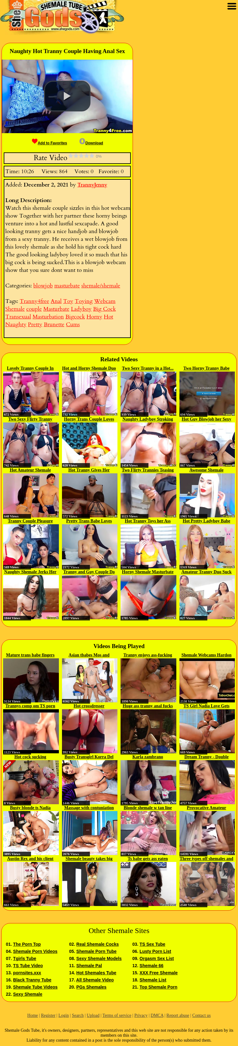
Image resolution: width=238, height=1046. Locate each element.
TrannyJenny (92, 185)
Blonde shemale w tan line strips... (148, 808)
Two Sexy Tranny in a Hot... (148, 368)
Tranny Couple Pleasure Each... (30, 521)
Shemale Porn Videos (35, 951)
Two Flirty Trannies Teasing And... (148, 470)
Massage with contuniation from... (89, 808)
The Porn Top (27, 944)
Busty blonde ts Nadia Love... (30, 808)
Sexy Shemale (27, 994)
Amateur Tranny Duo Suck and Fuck (206, 572)
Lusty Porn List (155, 951)
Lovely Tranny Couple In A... (30, 369)
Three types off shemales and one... (206, 859)
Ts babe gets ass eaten (148, 858)
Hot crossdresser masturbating (89, 706)
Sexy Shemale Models (98, 958)
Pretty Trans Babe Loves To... (89, 521)
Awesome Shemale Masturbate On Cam (206, 470)
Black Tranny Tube (32, 979)
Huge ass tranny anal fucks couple (148, 706)
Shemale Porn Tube (96, 951)
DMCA (157, 1015)
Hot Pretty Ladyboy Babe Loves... (206, 521)
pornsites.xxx (27, 972)
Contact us (201, 1015)
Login (64, 1015)
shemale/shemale (100, 286)
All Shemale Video (95, 979)
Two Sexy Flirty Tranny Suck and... (30, 419)
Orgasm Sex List (156, 958)
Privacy (141, 1015)
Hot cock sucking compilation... (30, 757)
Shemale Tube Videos (35, 987)
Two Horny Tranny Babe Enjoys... (206, 369)
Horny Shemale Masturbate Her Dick (148, 572)
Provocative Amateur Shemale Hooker (206, 808)
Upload (93, 1015)
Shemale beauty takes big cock (89, 859)
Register (48, 1015)
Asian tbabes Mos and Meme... (88, 655)
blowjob (43, 286)
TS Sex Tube (152, 944)
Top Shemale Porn (158, 987)
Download (91, 143)
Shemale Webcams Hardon (206, 655)
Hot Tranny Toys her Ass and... (148, 521)
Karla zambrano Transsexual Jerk (148, 757)
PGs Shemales (91, 987)
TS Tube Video (28, 965)
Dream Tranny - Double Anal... (206, 757)
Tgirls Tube (24, 958)
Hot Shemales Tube (96, 972)
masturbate (67, 286)
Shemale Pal (89, 965)
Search (78, 1015)
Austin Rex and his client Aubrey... (30, 859)
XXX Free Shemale (158, 972)
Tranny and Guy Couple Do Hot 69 (89, 572)
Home (32, 1015)
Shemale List (152, 979)
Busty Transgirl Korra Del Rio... (88, 757)
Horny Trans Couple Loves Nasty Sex (89, 419)
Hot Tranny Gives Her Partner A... (89, 470)
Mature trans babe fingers (30, 655)
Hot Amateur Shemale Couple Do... (30, 470)
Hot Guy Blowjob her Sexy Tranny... (206, 419)
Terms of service (117, 1015)
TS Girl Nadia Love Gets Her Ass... (206, 706)
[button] (67, 96)
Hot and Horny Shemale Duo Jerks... (89, 369)
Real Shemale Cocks (97, 944)
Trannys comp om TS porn (30, 706)
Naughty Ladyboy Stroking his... (147, 419)
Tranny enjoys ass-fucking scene (147, 655)
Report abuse (177, 1015)
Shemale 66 (151, 965)
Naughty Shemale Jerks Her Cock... (30, 572)
